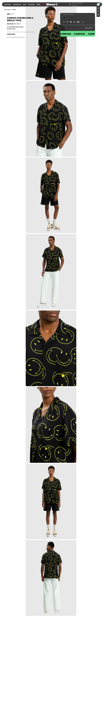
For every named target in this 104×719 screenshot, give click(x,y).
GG (78, 21)
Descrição (11, 34)
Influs (49, 4)
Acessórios (17, 4)
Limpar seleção (88, 27)
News (38, 4)
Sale (43, 4)
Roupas (9, 9)
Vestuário (7, 4)
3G (82, 21)
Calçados (31, 4)
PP (64, 21)
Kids (24, 4)
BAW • (5, 9)
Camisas (14, 9)
